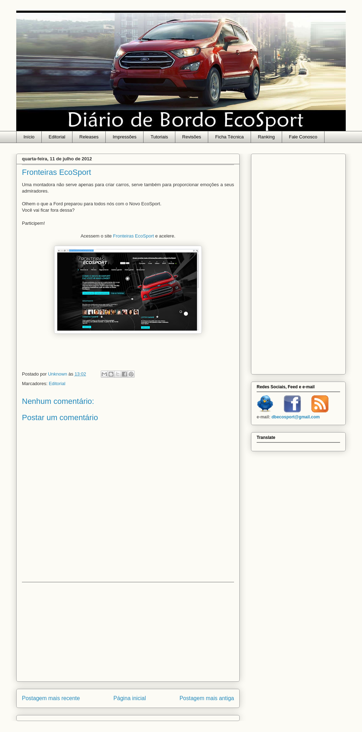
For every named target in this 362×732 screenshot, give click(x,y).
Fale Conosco (303, 136)
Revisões (191, 136)
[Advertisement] (128, 632)
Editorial (57, 136)
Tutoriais (159, 136)
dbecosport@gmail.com (296, 416)
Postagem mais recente (51, 698)
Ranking (266, 136)
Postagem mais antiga (207, 698)
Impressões (124, 136)
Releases (89, 136)
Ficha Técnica (229, 136)
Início (29, 136)
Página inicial (129, 698)
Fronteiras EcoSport (133, 236)
